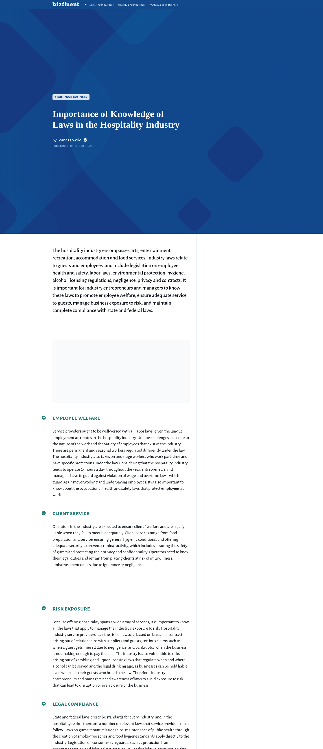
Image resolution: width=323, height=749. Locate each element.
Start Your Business (71, 97)
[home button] (65, 4)
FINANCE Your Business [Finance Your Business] (132, 4)
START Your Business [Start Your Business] (101, 4)
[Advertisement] (121, 371)
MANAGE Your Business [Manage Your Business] (164, 4)
